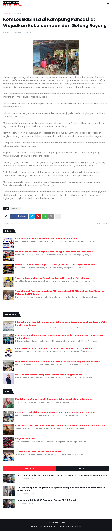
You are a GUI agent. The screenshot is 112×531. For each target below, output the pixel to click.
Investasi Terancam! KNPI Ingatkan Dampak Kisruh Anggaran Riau (48, 374)
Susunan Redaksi (48, 526)
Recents (82, 468)
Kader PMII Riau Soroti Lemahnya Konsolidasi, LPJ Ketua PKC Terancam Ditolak (54, 348)
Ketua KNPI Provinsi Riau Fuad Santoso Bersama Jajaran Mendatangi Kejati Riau (55, 412)
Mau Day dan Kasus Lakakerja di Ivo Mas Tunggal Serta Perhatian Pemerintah (54, 251)
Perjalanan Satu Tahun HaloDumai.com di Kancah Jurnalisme (46, 238)
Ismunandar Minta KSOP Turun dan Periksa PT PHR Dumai (46, 500)
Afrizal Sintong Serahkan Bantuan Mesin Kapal (38, 451)
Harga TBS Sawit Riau (25, 438)
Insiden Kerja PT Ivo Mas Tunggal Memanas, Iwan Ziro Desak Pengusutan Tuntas (55, 265)
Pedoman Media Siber (70, 526)
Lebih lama (102, 223)
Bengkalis (17, 13)
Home (34, 526)
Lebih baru (9, 223)
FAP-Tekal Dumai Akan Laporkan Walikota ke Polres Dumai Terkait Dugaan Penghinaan (62, 475)
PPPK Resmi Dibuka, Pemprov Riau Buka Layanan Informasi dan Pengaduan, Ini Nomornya (60, 425)
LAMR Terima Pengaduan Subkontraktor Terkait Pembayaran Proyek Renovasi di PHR (57, 361)
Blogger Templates (56, 522)
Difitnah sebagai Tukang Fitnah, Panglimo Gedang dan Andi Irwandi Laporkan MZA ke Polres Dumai (61, 489)
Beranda (7, 13)
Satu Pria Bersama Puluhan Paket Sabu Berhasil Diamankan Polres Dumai (52, 278)
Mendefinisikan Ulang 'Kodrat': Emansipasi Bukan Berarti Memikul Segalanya (54, 399)
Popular (29, 468)
